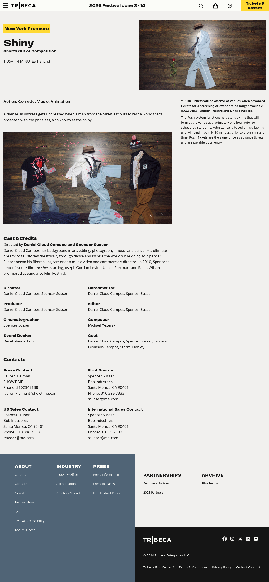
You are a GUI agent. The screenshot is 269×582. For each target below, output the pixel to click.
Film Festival (211, 483)
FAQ (18, 512)
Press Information (106, 474)
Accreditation (66, 484)
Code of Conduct (248, 567)
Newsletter (23, 493)
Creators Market (68, 493)
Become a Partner (156, 483)
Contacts (21, 484)
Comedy (26, 101)
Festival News (25, 502)
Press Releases (104, 484)
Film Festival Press (106, 493)
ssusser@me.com (103, 399)
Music (43, 101)
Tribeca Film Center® (158, 567)
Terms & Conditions (193, 567)
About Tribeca (25, 530)
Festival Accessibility (29, 521)
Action (9, 101)
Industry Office (67, 474)
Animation (60, 101)
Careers (20, 474)
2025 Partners (153, 492)
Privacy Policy (222, 567)
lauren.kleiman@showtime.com (30, 393)
